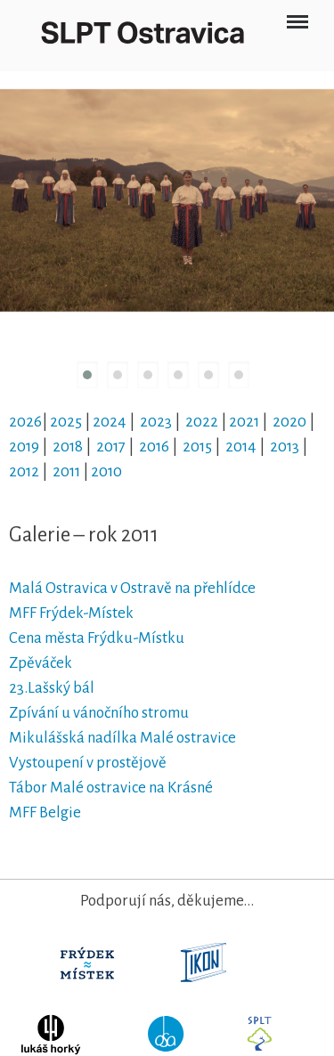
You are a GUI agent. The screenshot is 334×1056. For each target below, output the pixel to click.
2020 (289, 421)
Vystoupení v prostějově (88, 762)
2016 (154, 446)
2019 (24, 446)
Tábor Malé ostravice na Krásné (111, 787)
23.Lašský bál (53, 687)
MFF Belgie (45, 812)
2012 (24, 471)
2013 (284, 446)
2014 (241, 446)
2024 (109, 421)
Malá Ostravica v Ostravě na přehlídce (132, 588)
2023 (156, 421)
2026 (25, 421)
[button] (87, 374)
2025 (66, 421)
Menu (297, 14)
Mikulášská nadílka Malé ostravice (122, 737)
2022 (201, 421)
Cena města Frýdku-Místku (96, 638)
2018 (68, 446)
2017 (111, 446)
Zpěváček (40, 662)
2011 (66, 471)
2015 (197, 446)
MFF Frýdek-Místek (71, 613)
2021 (244, 421)
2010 (106, 471)
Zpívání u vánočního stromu (99, 712)
